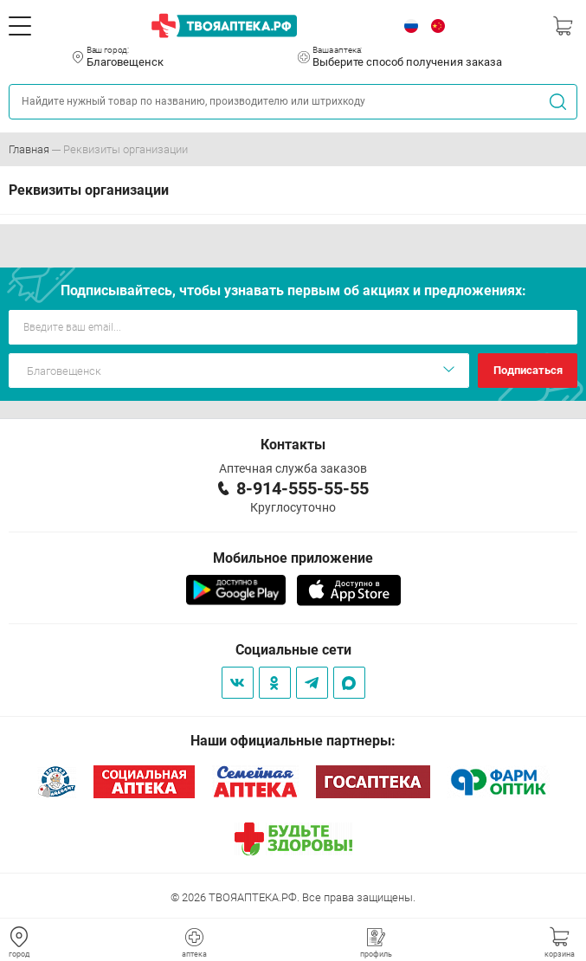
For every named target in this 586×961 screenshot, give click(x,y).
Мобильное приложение (293, 558)
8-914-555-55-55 (302, 488)
